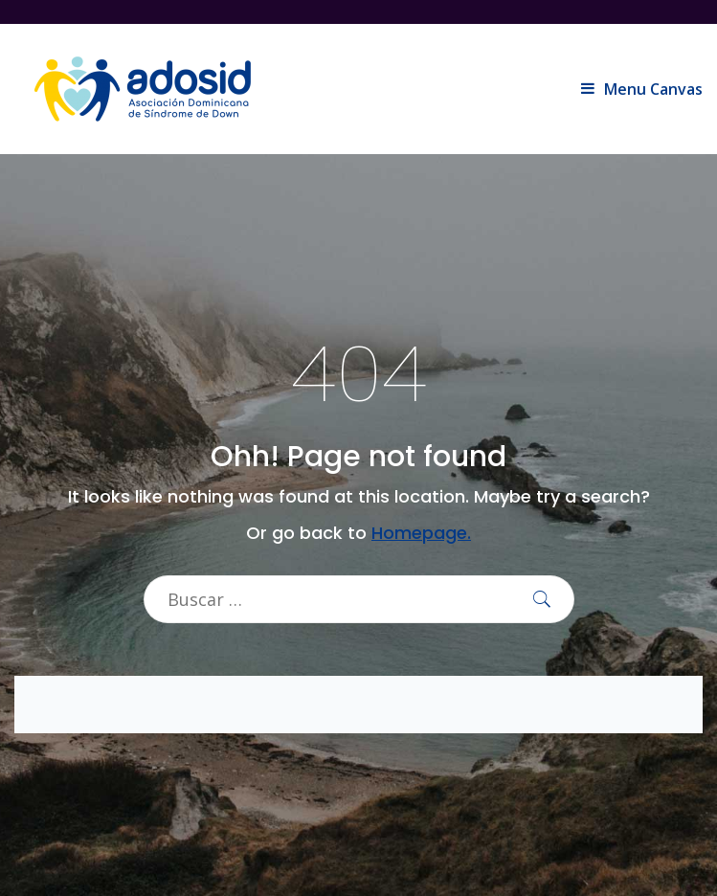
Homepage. (421, 533)
